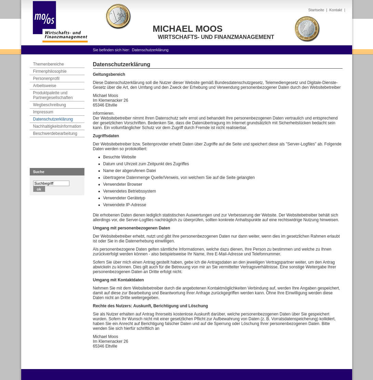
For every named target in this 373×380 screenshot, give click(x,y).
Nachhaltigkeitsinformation (57, 126)
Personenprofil (46, 78)
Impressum (43, 112)
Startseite (316, 10)
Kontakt (335, 10)
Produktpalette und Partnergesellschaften (53, 95)
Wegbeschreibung (49, 104)
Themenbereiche (48, 64)
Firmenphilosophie (50, 71)
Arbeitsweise (44, 85)
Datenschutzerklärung (150, 50)
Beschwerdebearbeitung (55, 133)
